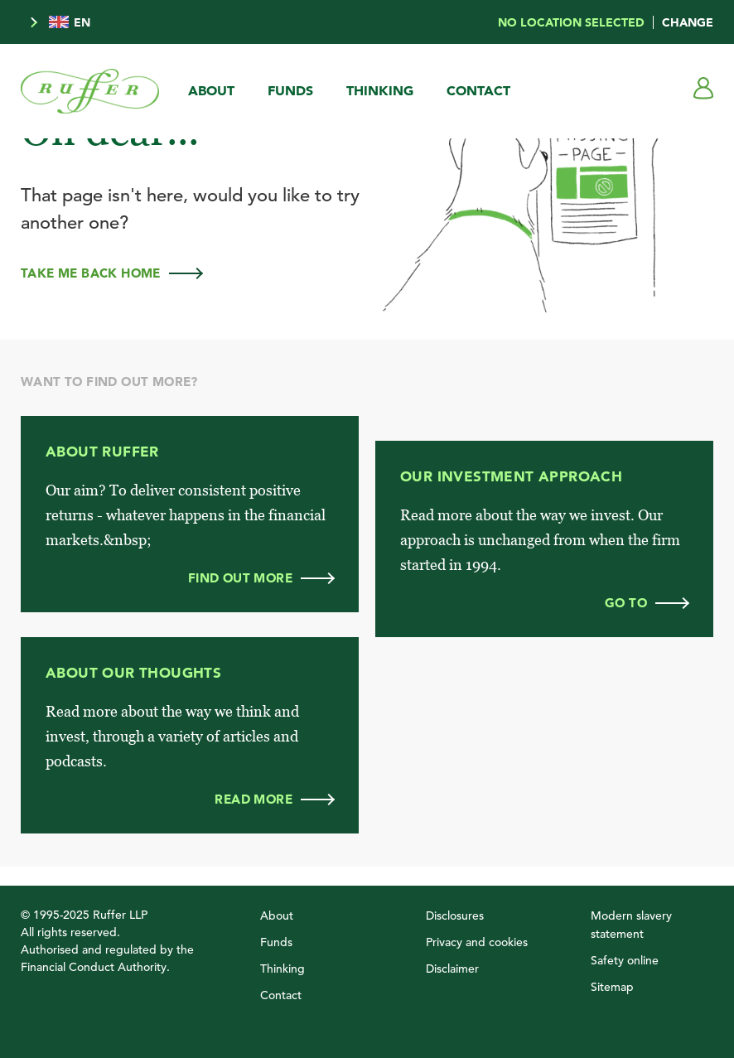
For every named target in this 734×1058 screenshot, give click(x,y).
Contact (478, 90)
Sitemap (612, 986)
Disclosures (455, 915)
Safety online (625, 960)
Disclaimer (452, 968)
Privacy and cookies (477, 942)
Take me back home (111, 273)
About (211, 90)
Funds (290, 90)
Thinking (379, 90)
